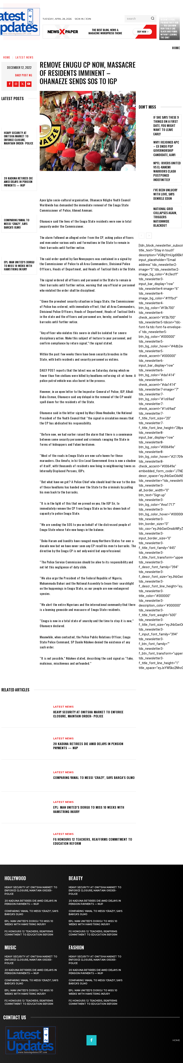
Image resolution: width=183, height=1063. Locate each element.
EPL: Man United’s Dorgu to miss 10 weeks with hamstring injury (19, 265)
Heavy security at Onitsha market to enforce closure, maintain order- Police (18, 138)
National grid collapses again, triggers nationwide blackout (165, 206)
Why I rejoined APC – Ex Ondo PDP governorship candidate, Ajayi (166, 144)
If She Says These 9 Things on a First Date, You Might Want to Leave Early (166, 123)
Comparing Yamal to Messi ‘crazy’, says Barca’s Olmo (16, 223)
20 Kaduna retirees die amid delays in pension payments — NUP (18, 181)
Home (6, 57)
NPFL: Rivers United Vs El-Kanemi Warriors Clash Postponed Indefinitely (165, 165)
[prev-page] (141, 225)
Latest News (25, 57)
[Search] (153, 18)
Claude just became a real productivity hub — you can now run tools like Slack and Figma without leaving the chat (169, 27)
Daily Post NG (23, 75)
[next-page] (149, 225)
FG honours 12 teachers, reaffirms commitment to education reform (92, 841)
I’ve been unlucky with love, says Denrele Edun (166, 186)
